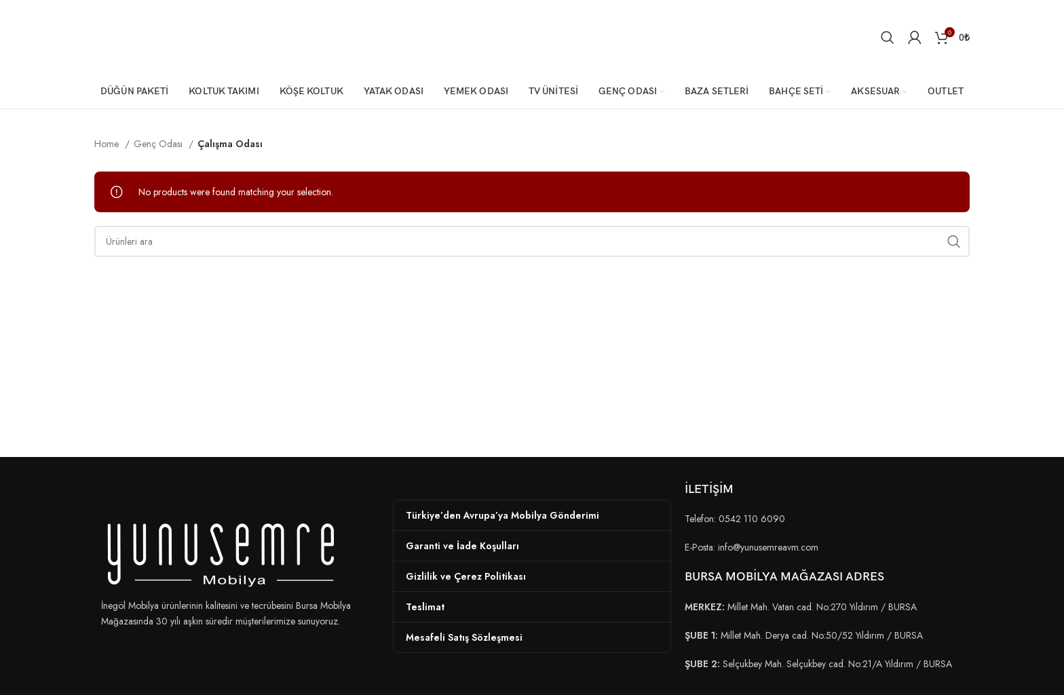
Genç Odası (159, 144)
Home (107, 144)
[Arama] (887, 37)
